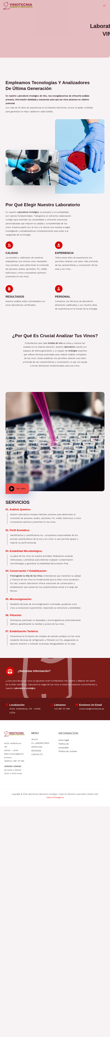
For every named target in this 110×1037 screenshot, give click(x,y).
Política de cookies (67, 752)
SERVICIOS (36, 747)
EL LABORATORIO (40, 744)
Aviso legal (63, 740)
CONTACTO (37, 755)
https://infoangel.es (55, 798)
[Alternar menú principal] (104, 6)
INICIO (34, 740)
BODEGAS (36, 751)
